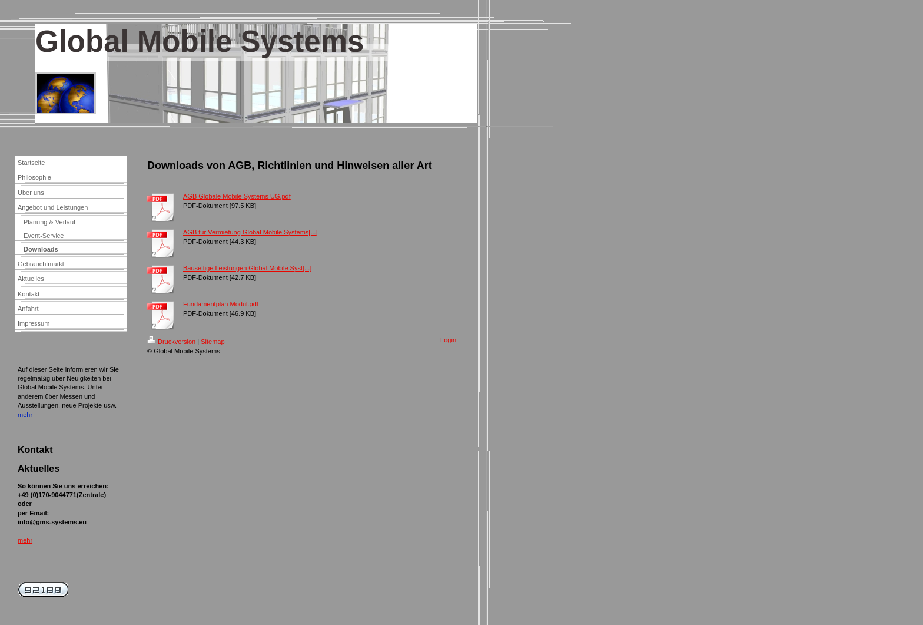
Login (448, 339)
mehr (25, 540)
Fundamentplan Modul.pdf (220, 303)
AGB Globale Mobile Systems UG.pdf (237, 196)
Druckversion (171, 341)
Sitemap (212, 341)
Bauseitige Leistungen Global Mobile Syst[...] (247, 268)
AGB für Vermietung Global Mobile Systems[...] (250, 232)
